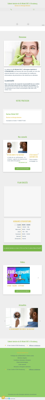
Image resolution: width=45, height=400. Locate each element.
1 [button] (41, 25)
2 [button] (42, 25)
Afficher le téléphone (34, 345)
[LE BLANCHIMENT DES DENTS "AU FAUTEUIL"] (22, 147)
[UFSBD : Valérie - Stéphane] (22, 275)
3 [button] (43, 25)
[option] (22, 16)
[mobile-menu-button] (34, 9)
